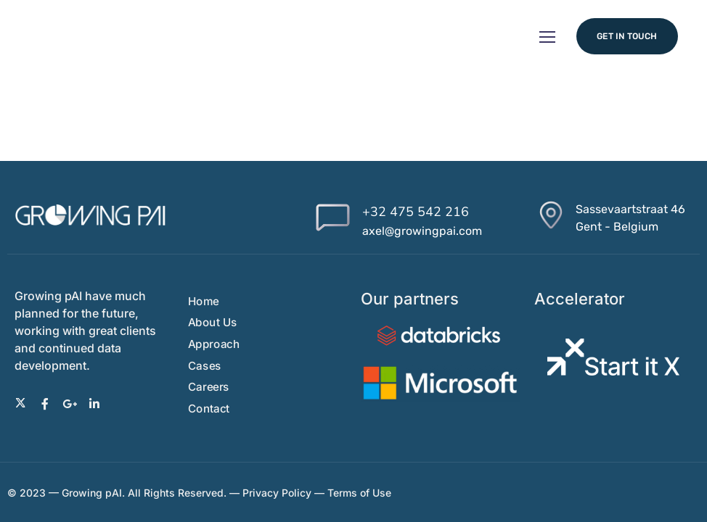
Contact (208, 408)
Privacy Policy (276, 492)
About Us (212, 322)
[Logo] (90, 215)
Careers (208, 387)
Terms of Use (360, 492)
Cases (204, 366)
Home (203, 301)
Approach (214, 344)
